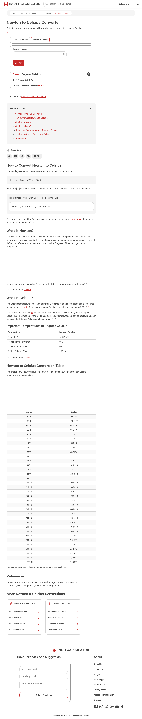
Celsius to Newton (21, 40)
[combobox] (70, 4)
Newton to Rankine (24, 623)
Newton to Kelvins (24, 617)
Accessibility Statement (104, 695)
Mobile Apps (99, 679)
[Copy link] (9, 156)
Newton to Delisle (24, 630)
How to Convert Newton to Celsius (31, 118)
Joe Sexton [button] (17, 150)
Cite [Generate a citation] (37, 156)
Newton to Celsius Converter (28, 114)
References (20, 138)
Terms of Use (99, 684)
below (40, 86)
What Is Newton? (23, 122)
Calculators (125, 4)
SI (32, 312)
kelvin (25, 307)
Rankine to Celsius (63, 623)
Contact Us (98, 669)
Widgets (97, 674)
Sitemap (97, 700)
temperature (76, 219)
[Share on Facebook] (15, 156)
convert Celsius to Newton (33, 96)
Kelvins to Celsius (63, 617)
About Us (98, 664)
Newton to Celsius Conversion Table (32, 134)
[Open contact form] (89, 74)
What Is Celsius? (23, 126)
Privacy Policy (100, 690)
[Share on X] (22, 156)
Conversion (23, 13)
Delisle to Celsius (63, 630)
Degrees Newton (20, 49)
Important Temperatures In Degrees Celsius (37, 130)
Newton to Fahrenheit (24, 611)
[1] (88, 306)
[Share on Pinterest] (28, 156)
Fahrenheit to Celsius (63, 611)
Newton (48, 13)
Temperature (36, 13)
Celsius (27, 357)
